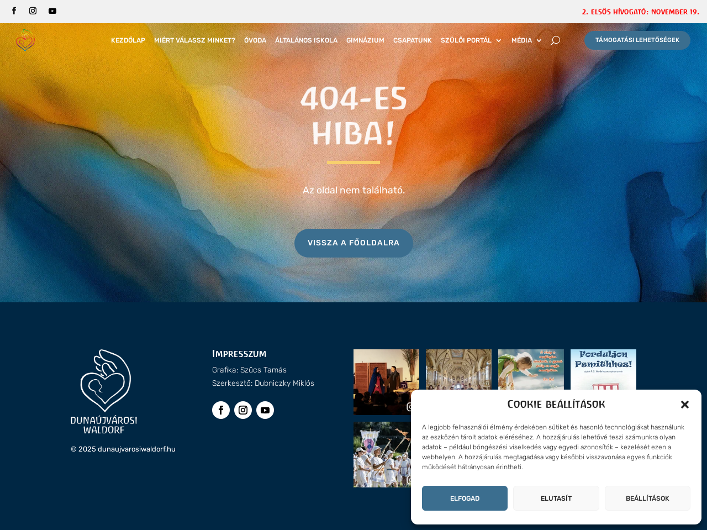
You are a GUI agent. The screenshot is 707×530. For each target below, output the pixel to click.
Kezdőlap (128, 40)
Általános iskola (306, 40)
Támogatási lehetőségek (637, 40)
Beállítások (647, 498)
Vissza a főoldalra (354, 243)
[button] (684, 404)
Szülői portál (466, 40)
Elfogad (464, 498)
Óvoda (255, 40)
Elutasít (556, 498)
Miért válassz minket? (194, 40)
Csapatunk (412, 40)
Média (521, 40)
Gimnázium (365, 40)
